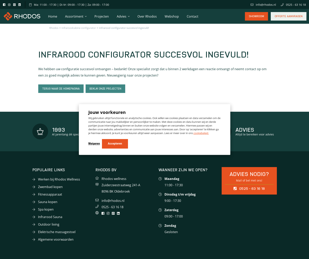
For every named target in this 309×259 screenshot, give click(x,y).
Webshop (172, 16)
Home (52, 16)
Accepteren (115, 143)
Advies (121, 16)
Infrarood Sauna (50, 217)
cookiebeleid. (201, 133)
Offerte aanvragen (288, 18)
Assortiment (74, 16)
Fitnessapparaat (50, 194)
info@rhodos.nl (263, 5)
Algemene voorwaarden (56, 239)
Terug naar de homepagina (61, 88)
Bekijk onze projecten (105, 88)
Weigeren (94, 143)
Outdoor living (48, 224)
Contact (192, 16)
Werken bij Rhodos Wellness (59, 179)
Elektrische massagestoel (57, 232)
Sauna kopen (47, 202)
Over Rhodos (147, 16)
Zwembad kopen (50, 187)
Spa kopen (46, 209)
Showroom (256, 18)
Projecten (101, 16)
